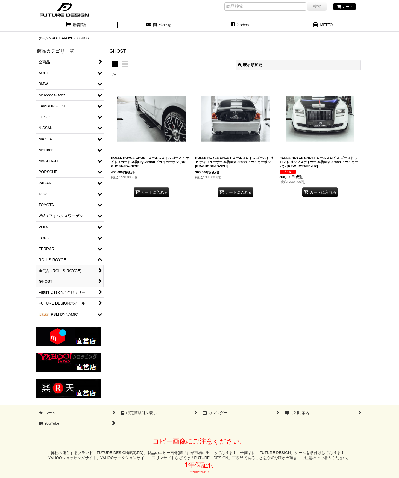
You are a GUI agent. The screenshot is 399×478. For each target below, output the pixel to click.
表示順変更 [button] (250, 65)
